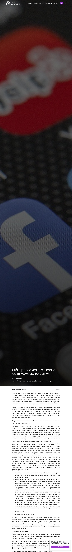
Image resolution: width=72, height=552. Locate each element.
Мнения (41, 3)
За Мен (30, 3)
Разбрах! (60, 546)
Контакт (55, 3)
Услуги (36, 3)
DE (65, 3)
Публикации (48, 3)
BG (61, 3)
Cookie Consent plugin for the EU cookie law (60, 549)
